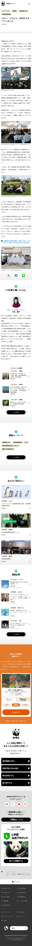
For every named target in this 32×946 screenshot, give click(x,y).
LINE (23, 275)
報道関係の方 (22, 896)
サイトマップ (22, 916)
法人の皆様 (6, 896)
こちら (25, 721)
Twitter (9, 275)
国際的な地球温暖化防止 (8, 449)
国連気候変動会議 (6, 14)
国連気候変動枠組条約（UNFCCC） (10, 445)
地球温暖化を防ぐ (23, 11)
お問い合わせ (7, 905)
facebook (16, 275)
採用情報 (6, 901)
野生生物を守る (16, 776)
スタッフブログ (6, 11)
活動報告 (14, 11)
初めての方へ (7, 892)
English (5, 920)
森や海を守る (16, 784)
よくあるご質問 (23, 901)
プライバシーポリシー (8, 916)
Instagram (25, 804)
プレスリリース (7, 912)
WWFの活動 (22, 888)
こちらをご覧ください (18, 939)
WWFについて (7, 888)
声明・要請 (21, 912)
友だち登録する (16, 861)
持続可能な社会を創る (16, 769)
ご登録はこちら (16, 819)
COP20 (26, 442)
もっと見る (16, 412)
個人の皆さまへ (23, 892)
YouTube (19, 804)
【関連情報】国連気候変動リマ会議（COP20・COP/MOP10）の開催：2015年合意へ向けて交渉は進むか (16, 241)
